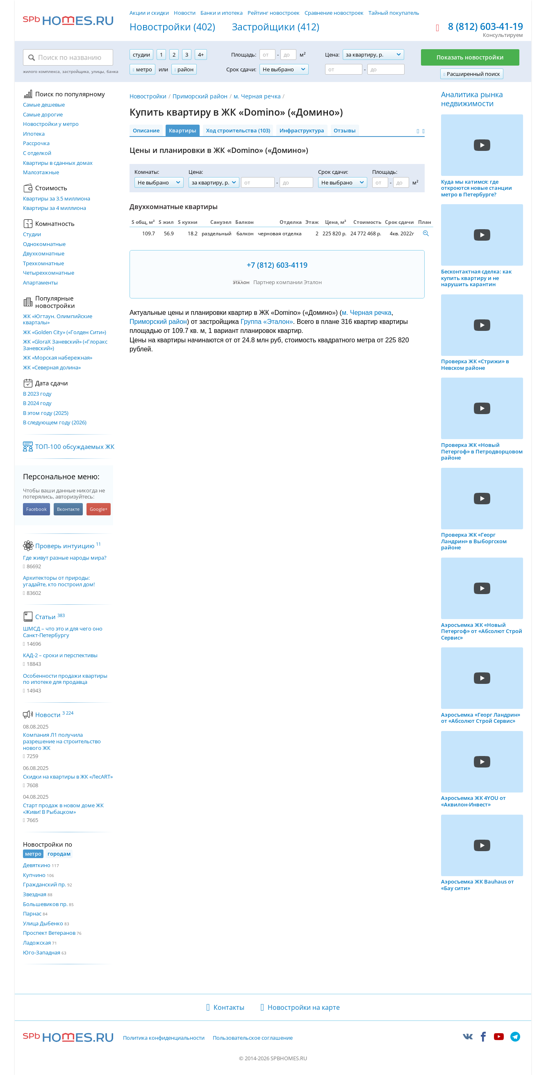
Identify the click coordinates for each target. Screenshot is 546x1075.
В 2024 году (37, 403)
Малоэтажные (41, 172)
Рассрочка (36, 143)
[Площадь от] (267, 54)
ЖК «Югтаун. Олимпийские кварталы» (57, 319)
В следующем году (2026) (54, 422)
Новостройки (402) (172, 27)
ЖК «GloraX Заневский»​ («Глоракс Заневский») (65, 345)
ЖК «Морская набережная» (57, 358)
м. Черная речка (257, 96)
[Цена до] (386, 69)
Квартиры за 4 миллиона (54, 208)
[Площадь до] (288, 54)
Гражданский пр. (44, 884)
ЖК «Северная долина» (52, 367)
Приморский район (200, 96)
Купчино (34, 875)
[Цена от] (343, 69)
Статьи (50, 616)
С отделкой (37, 153)
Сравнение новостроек (334, 12)
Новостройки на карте (304, 1007)
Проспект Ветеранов (49, 932)
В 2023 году (37, 394)
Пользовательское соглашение (253, 1038)
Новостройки (148, 96)
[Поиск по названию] (68, 57)
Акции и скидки (149, 12)
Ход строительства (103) (238, 130)
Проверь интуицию (68, 545)
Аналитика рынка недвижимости (472, 99)
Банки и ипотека (221, 12)
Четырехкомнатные (48, 273)
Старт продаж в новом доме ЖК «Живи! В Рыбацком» (63, 808)
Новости (185, 12)
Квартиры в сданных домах (58, 163)
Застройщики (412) (275, 27)
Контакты (229, 1007)
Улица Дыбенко (43, 923)
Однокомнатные (44, 244)
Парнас (32, 913)
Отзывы (345, 130)
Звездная (34, 894)
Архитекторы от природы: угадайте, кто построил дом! (59, 581)
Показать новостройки (470, 57)
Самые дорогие (43, 115)
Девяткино (36, 865)
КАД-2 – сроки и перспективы (60, 655)
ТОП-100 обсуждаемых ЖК (74, 446)
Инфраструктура (302, 130)
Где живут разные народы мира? (65, 558)
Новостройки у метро (51, 124)
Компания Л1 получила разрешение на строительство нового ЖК (62, 741)
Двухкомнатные (43, 254)
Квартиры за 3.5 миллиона (56, 199)
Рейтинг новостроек (274, 12)
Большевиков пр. (45, 904)
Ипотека (34, 134)
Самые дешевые (44, 105)
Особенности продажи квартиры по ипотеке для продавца (65, 679)
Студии (32, 234)
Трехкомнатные (43, 263)
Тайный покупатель (394, 12)
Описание (146, 130)
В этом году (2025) (45, 413)
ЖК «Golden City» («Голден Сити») (64, 332)
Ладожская (37, 942)
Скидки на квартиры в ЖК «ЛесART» (68, 776)
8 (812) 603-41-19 (485, 26)
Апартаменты (40, 283)
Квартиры (182, 130)
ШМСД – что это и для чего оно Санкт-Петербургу (62, 632)
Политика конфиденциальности (164, 1038)
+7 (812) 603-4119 (277, 265)
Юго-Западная (41, 952)
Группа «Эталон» (267, 321)
